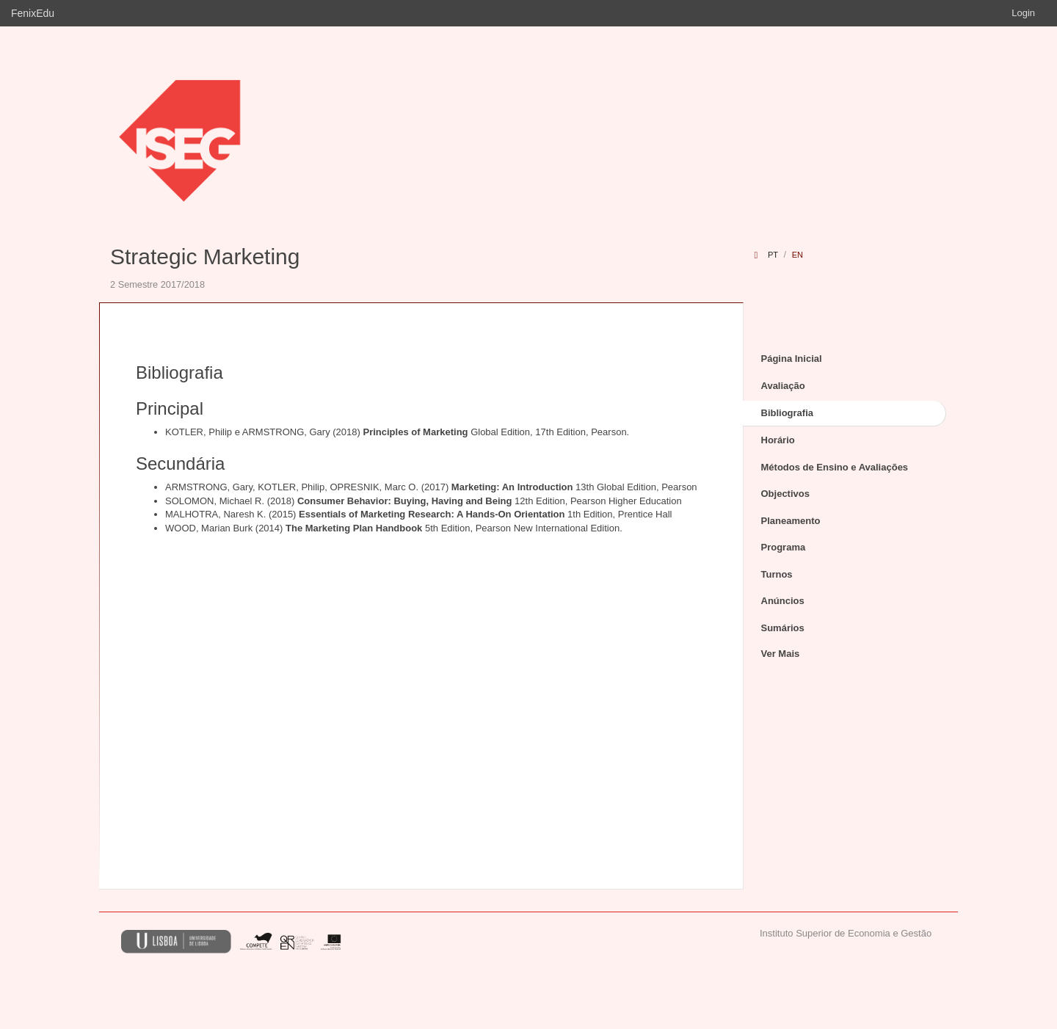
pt (773, 254)
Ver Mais (780, 653)
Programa (783, 547)
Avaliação (783, 385)
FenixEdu (32, 13)
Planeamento (791, 520)
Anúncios (782, 600)
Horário (778, 440)
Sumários (782, 627)
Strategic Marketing (204, 256)
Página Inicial (791, 358)
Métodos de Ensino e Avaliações (835, 467)
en (797, 254)
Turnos (777, 574)
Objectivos (785, 493)
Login (1023, 12)
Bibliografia (787, 412)
